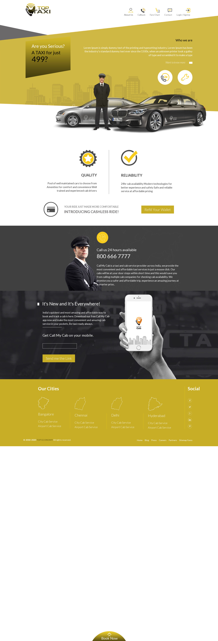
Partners (173, 440)
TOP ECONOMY (45, 440)
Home (140, 440)
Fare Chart (155, 12)
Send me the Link (59, 358)
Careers (162, 440)
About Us (128, 12)
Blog (147, 440)
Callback (141, 12)
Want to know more (179, 62)
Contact (168, 12)
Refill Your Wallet (157, 209)
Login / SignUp (183, 12)
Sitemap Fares (185, 440)
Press (154, 440)
